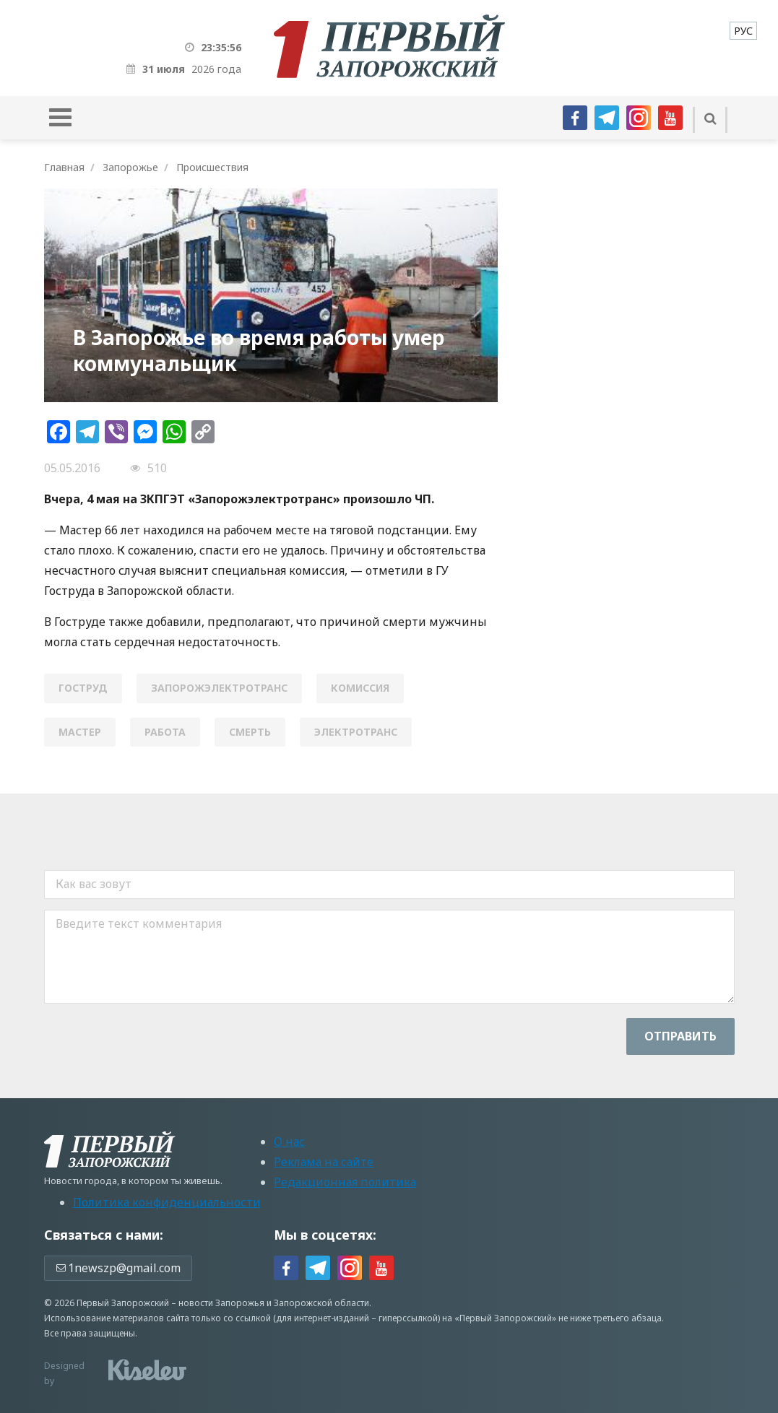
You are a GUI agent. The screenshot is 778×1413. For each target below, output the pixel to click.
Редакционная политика (345, 1182)
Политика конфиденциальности (167, 1202)
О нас (289, 1141)
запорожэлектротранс (219, 688)
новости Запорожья (221, 1303)
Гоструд (83, 688)
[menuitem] (743, 30)
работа (165, 732)
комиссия (360, 688)
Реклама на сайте (323, 1162)
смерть (250, 732)
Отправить (680, 1036)
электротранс (355, 732)
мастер (80, 732)
